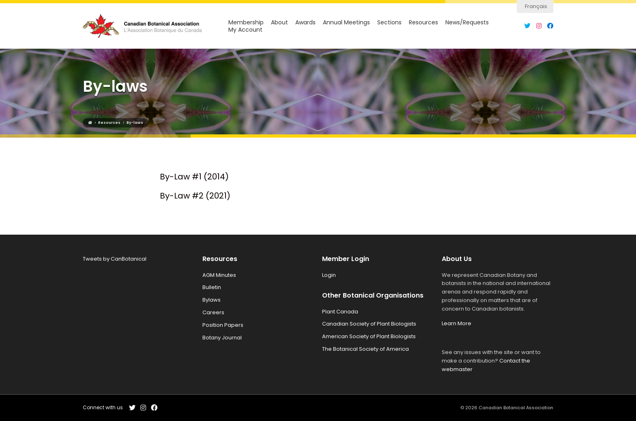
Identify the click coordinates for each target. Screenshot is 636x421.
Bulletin (211, 287)
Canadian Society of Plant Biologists (369, 324)
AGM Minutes (219, 275)
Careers (213, 312)
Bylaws (211, 300)
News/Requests (467, 22)
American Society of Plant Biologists (369, 336)
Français (536, 6)
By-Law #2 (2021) (195, 195)
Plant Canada (340, 311)
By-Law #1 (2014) (194, 176)
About (279, 22)
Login (329, 275)
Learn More (456, 323)
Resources (423, 22)
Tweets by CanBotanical (114, 259)
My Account (245, 29)
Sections (389, 22)
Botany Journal (222, 337)
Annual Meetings (346, 22)
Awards (305, 22)
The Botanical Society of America (365, 349)
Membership (246, 22)
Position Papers (222, 325)
